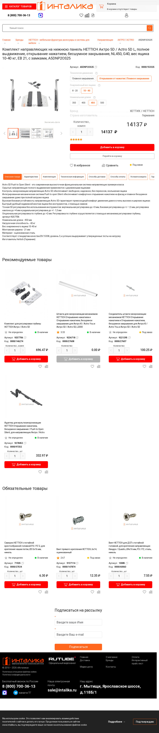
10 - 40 (86, 90)
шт (14, 451)
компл (81, 123)
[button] (13, 133)
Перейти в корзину (112, 156)
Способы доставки (97, 177)
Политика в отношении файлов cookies (19, 672)
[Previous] (4, 133)
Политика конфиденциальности (16, 675)
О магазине (111, 657)
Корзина (111, 4)
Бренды (109, 660)
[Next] (61, 133)
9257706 (15, 217)
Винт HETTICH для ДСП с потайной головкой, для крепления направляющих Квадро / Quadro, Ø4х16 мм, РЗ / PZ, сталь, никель (130, 548)
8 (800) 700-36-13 (19, 15)
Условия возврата (138, 177)
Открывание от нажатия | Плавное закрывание (124, 78)
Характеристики (31, 177)
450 (93, 102)
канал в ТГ (22, 692)
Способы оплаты (117, 177)
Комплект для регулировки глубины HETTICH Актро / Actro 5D (22, 325)
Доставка (85, 660)
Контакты (111, 667)
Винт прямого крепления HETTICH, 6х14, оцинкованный (77, 551)
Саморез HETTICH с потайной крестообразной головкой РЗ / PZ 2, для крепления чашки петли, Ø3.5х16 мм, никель (24, 548)
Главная (84, 657)
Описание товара (12, 177)
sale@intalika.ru (62, 690)
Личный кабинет (126, 15)
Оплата (135, 657)
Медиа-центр (86, 667)
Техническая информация (72, 177)
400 (83, 102)
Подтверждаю (145, 721)
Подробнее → (116, 721)
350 (74, 102)
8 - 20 (75, 90)
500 (102, 102)
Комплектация (49, 177)
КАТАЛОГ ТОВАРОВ (20, 6)
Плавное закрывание (83, 78)
